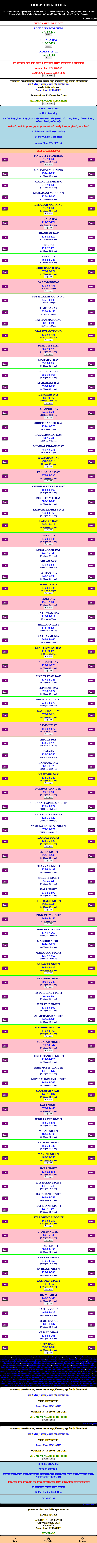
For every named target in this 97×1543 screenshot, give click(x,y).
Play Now (48, 164)
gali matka (58, 1357)
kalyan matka (66, 1365)
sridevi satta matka (9, 1369)
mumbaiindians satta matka (50, 1373)
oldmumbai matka (47, 1367)
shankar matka (17, 1357)
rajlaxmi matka (49, 1363)
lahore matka (91, 1361)
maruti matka (5, 1359)
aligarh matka (75, 1363)
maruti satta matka (12, 1371)
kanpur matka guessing (32, 1385)
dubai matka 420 (73, 1383)
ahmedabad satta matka (26, 1379)
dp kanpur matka (87, 1385)
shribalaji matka (48, 1357)
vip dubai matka (86, 1383)
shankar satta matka (88, 1367)
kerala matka (6, 1357)
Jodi (5, 160)
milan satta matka (77, 1375)
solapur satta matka (89, 1371)
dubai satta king (31, 1383)
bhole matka (56, 1365)
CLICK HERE (48, 75)
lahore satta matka (64, 1375)
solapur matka (63, 1359)
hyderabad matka (87, 1363)
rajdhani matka (38, 1363)
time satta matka (79, 1369)
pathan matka (90, 1357)
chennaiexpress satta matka (10, 1375)
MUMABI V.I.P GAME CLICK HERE (48, 74)
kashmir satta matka (24, 1381)
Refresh (49, 35)
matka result (45, 1385)
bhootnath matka (64, 1361)
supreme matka (8, 1365)
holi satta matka (90, 1375)
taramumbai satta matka (31, 1373)
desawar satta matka (74, 1371)
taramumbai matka (89, 1359)
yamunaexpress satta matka (47, 1375)
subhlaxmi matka (69, 1357)
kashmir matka (88, 1365)
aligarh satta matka (72, 1377)
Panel (91, 160)
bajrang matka (77, 1365)
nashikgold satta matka (57, 1381)
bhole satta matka (73, 1379)
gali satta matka (50, 1369)
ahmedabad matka (20, 1365)
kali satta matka (22, 1369)
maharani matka (39, 1359)
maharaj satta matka (27, 1371)
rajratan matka (26, 1363)
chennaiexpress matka (49, 1361)
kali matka (38, 1357)
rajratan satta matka (8, 1377)
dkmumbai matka (7, 1367)
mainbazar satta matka (74, 1381)
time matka (80, 1357)
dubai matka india (60, 1383)
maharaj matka (16, 1359)
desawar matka (51, 1359)
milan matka (7, 1363)
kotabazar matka (61, 1367)
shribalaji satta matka (36, 1369)
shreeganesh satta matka (12, 1373)
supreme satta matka (10, 1379)
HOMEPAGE (48, 1533)
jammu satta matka (59, 1379)
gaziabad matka (22, 1361)
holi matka (16, 1363)
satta (23, 1383)
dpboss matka (56, 1385)
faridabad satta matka (84, 1373)
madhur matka (27, 1359)
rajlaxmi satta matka (39, 1377)
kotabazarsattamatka (13, 1383)
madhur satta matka (42, 1371)
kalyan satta (66, 1385)
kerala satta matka (73, 1367)
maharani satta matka (58, 1371)
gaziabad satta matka (68, 1373)
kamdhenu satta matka (44, 1379)
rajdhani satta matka (23, 1377)
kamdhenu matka (34, 1365)
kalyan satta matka (87, 1379)
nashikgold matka (20, 1367)
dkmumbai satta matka (40, 1381)
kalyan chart (75, 1385)
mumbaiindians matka (8, 1361)
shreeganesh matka (75, 1359)
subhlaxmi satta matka (65, 1369)
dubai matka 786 (17, 1385)
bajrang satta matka (9, 1381)
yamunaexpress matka (78, 1361)
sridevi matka (28, 1357)
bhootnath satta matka (28, 1375)
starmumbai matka (63, 1363)
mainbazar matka (34, 1367)
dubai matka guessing (45, 1383)
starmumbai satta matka (55, 1377)
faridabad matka (35, 1361)
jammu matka (46, 1365)
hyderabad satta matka (88, 1377)
